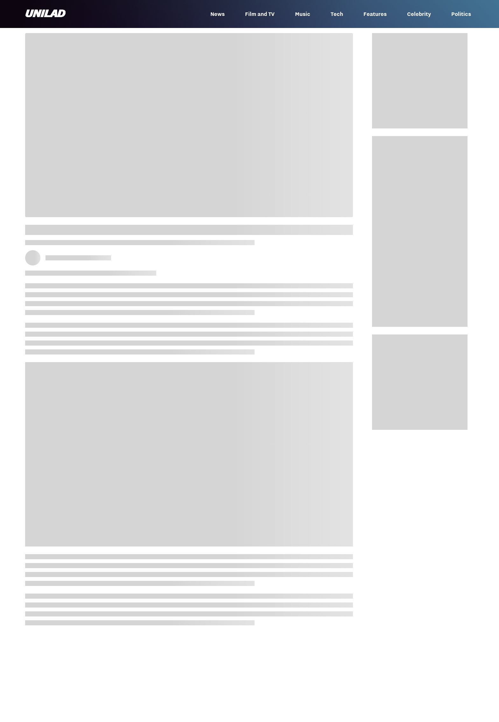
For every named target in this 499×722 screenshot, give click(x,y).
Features (375, 13)
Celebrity (419, 13)
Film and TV (260, 13)
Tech (337, 13)
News (217, 13)
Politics (461, 13)
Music (302, 13)
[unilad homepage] (45, 14)
